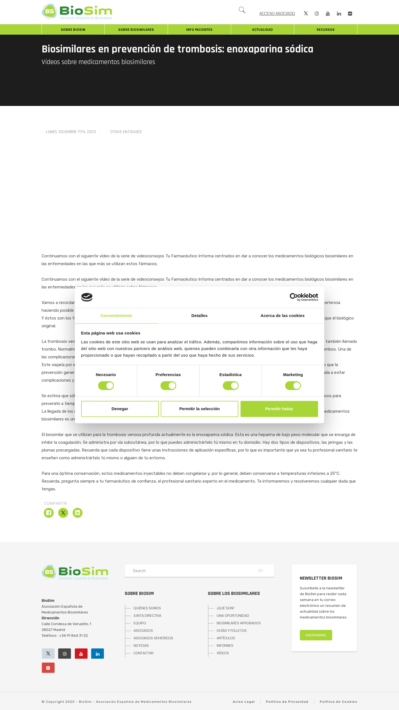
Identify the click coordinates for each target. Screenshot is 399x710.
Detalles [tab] (199, 315)
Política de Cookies (338, 702)
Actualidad (262, 30)
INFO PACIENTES (199, 30)
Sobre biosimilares (136, 30)
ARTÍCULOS (226, 638)
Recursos (326, 30)
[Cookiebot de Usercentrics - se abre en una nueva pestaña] (294, 297)
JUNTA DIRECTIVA (147, 615)
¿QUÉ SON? (225, 608)
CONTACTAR (144, 653)
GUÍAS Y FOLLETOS (232, 630)
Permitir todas (279, 408)
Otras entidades (126, 132)
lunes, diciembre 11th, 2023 (71, 132)
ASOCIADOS (143, 630)
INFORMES (225, 645)
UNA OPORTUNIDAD (233, 615)
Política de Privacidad (287, 702)
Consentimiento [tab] (116, 315)
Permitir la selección (199, 408)
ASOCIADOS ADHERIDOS (153, 638)
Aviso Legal (244, 702)
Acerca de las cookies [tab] (283, 315)
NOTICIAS (141, 645)
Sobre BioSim (73, 30)
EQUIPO (140, 623)
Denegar (119, 408)
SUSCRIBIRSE (316, 635)
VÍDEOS (223, 653)
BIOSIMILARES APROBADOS (239, 623)
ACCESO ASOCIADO (277, 14)
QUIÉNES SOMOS (147, 608)
